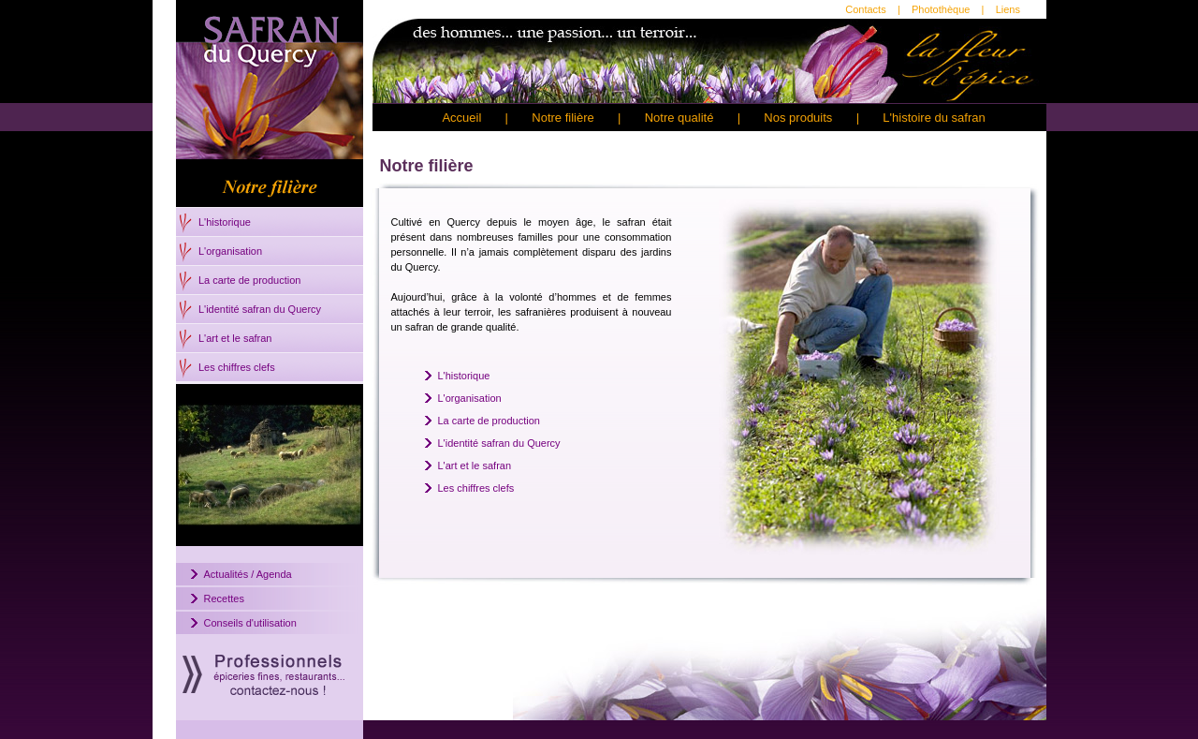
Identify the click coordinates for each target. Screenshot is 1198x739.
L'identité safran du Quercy (259, 309)
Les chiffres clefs (236, 367)
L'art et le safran (235, 338)
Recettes (224, 598)
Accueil (461, 118)
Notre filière (562, 118)
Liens (1008, 9)
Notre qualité (679, 118)
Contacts (865, 9)
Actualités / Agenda (248, 574)
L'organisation (230, 251)
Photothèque (941, 9)
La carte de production (249, 280)
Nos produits (798, 118)
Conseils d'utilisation (250, 622)
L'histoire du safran (934, 118)
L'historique (224, 222)
